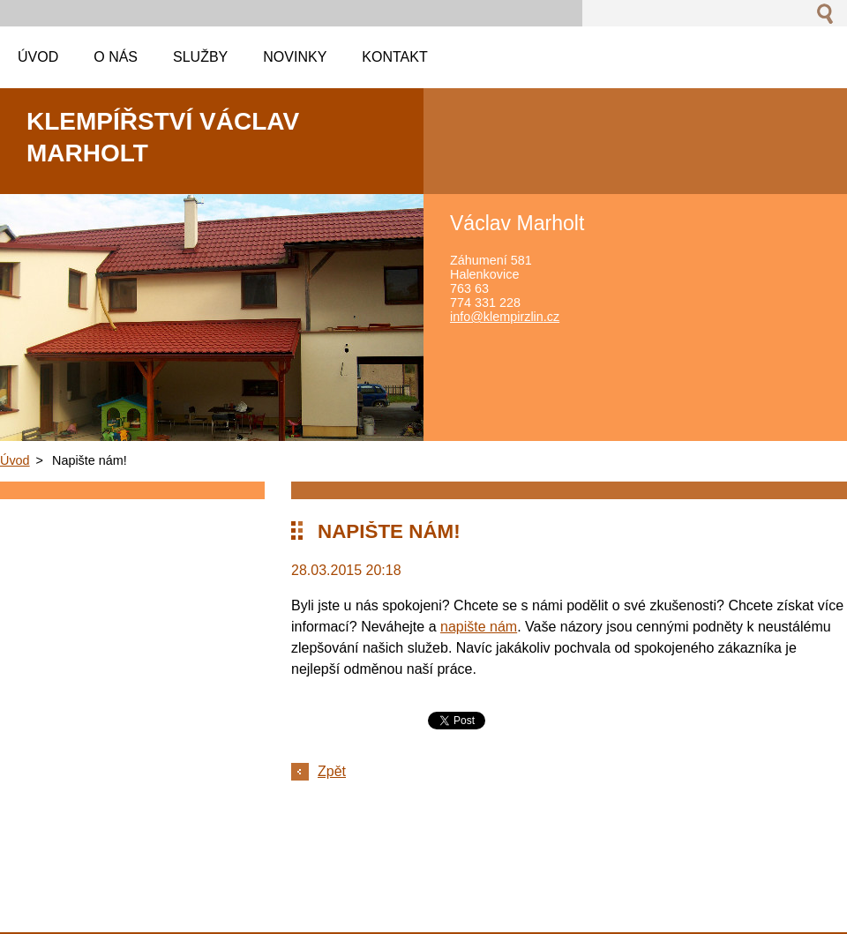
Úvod (15, 460)
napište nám (478, 626)
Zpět (332, 771)
